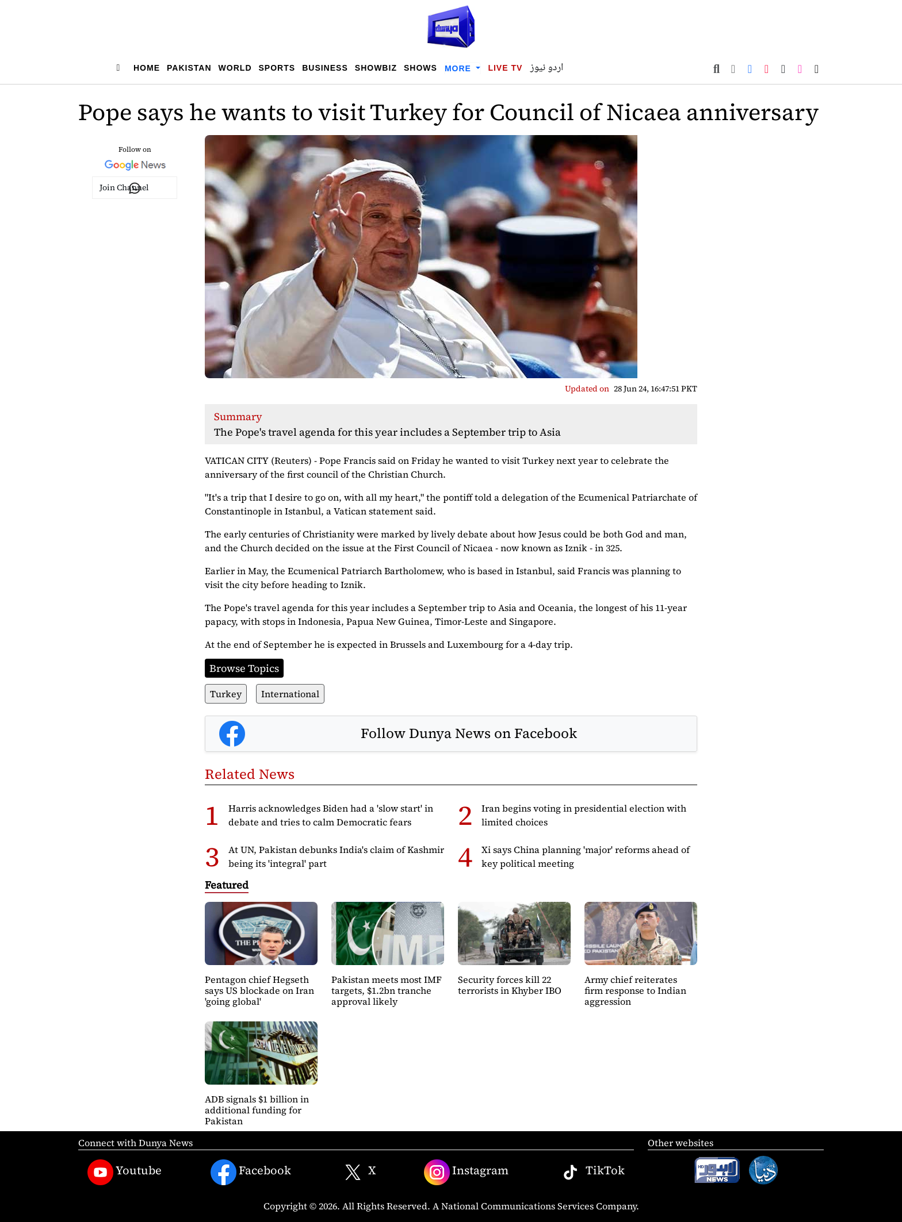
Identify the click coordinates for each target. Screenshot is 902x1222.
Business (325, 67)
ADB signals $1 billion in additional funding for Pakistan (257, 1110)
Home (146, 67)
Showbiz (376, 67)
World (235, 67)
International (290, 693)
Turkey (226, 693)
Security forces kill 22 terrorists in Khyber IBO (509, 985)
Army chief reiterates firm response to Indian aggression (635, 990)
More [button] (459, 68)
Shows (420, 67)
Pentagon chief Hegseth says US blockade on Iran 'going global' (259, 990)
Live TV (505, 67)
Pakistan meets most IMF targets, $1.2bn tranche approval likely (386, 990)
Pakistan (189, 67)
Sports (277, 67)
